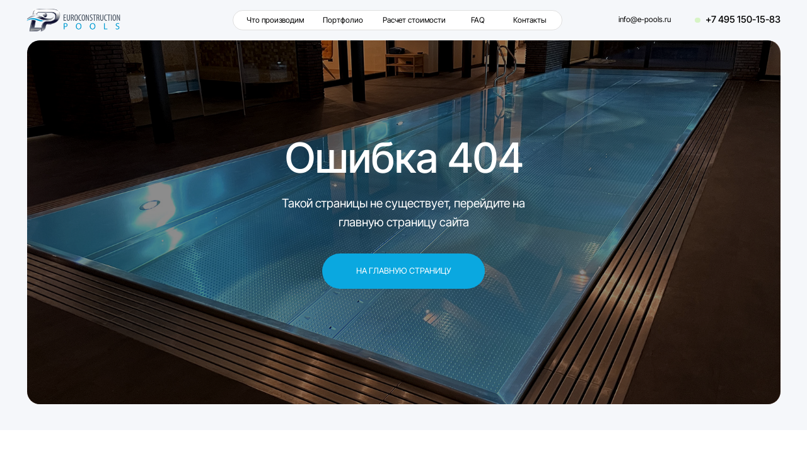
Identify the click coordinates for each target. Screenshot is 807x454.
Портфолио (343, 20)
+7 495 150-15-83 (743, 19)
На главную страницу (403, 271)
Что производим (275, 20)
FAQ (478, 20)
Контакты (529, 20)
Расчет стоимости (414, 20)
